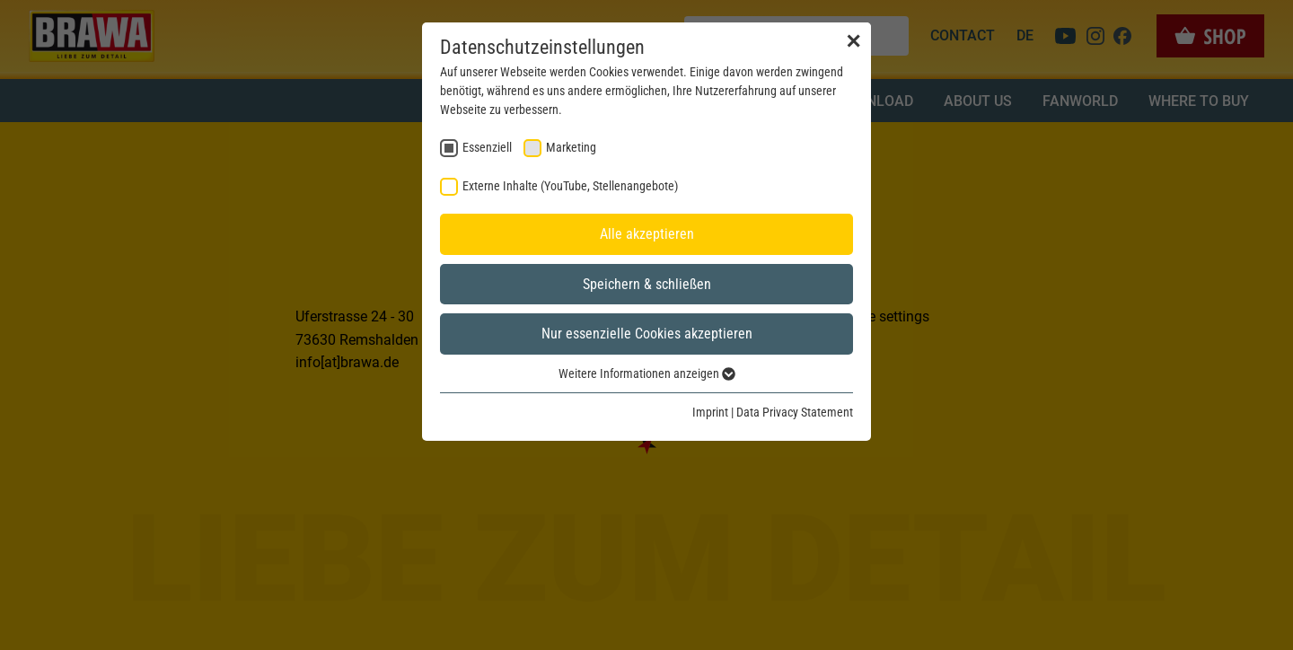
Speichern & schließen (647, 284)
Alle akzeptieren (647, 233)
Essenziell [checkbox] (487, 147)
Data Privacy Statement (794, 412)
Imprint (710, 412)
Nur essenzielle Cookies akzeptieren (646, 333)
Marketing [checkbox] (571, 147)
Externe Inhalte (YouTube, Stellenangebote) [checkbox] (570, 186)
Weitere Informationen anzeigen (647, 373)
